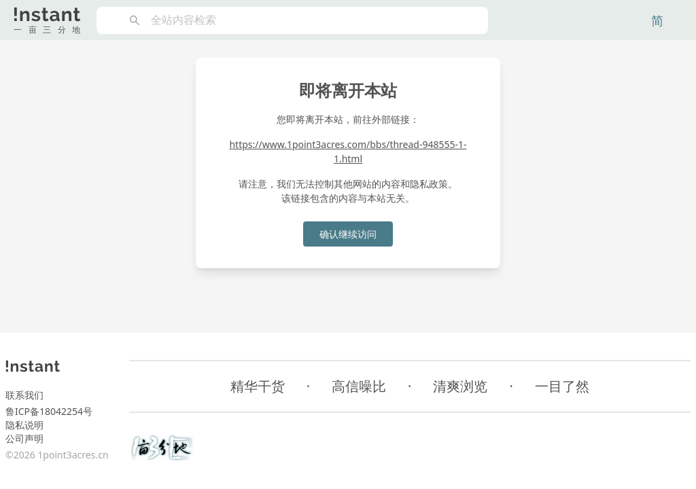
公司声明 (24, 438)
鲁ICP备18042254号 (48, 411)
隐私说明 (24, 424)
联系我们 (24, 394)
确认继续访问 (348, 234)
